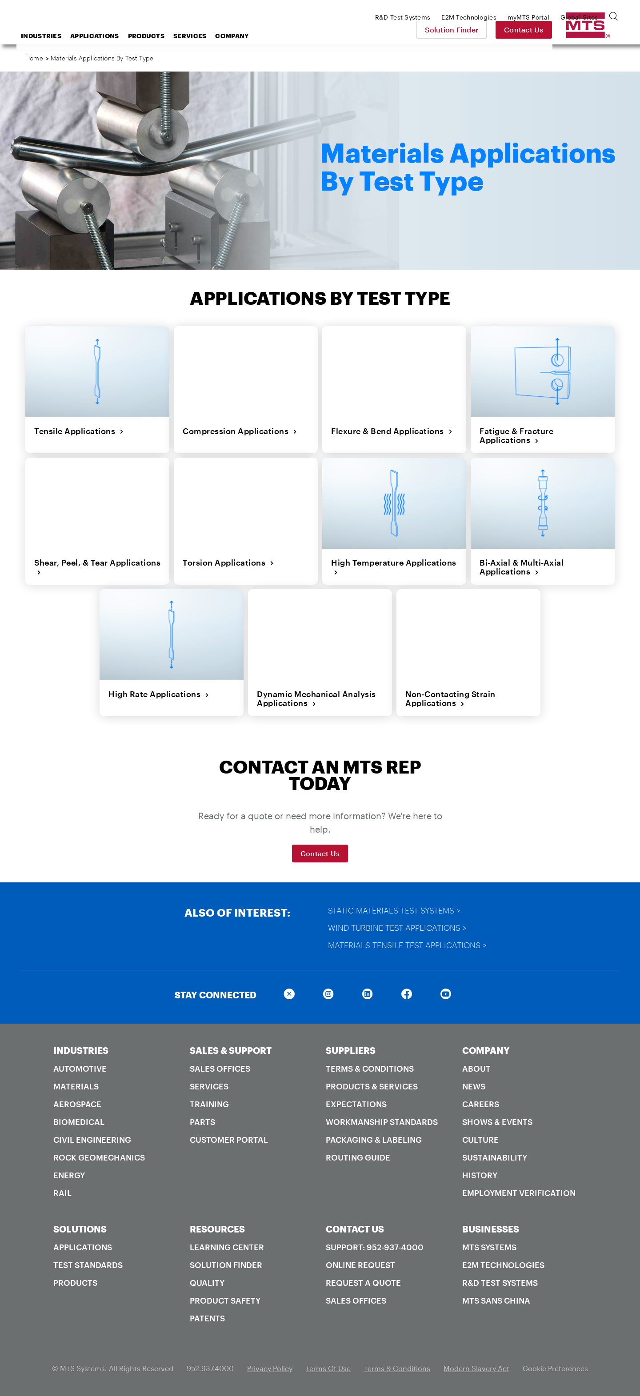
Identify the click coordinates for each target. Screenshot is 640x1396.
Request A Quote (363, 1283)
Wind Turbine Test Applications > (397, 928)
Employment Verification (519, 1193)
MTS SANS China (496, 1300)
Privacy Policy (269, 1368)
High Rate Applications (158, 694)
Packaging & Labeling (374, 1140)
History (479, 1175)
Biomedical (78, 1122)
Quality (207, 1283)
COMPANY (486, 1050)
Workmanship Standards (382, 1122)
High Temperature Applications (393, 567)
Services (260, 36)
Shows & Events (497, 1122)
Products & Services (372, 1086)
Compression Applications (240, 431)
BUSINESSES (490, 1229)
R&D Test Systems (500, 1283)
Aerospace (77, 1104)
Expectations (356, 1104)
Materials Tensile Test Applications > (407, 945)
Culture (480, 1140)
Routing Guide (358, 1157)
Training (209, 1104)
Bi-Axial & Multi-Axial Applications (522, 567)
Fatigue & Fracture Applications (516, 436)
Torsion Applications (228, 562)
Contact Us (587, 29)
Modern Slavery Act (476, 1368)
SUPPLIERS (351, 1050)
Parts (202, 1122)
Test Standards (88, 1265)
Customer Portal (229, 1140)
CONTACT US (355, 1229)
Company (303, 36)
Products (217, 36)
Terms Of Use (328, 1368)
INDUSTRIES (80, 1050)
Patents (207, 1318)
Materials (76, 1086)
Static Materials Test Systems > (394, 910)
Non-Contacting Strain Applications (450, 699)
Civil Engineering (92, 1140)
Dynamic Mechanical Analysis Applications (316, 699)
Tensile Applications (79, 431)
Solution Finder (514, 29)
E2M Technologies (503, 1265)
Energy (69, 1175)
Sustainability (494, 1157)
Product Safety (225, 1300)
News (473, 1086)
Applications (165, 36)
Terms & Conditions (370, 1068)
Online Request (360, 1265)
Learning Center (227, 1247)
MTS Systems (489, 1247)
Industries (112, 36)
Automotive (80, 1068)
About (476, 1068)
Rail (62, 1193)
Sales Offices (220, 1068)
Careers (480, 1104)
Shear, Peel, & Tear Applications (97, 567)
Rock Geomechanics (99, 1157)
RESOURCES (217, 1229)
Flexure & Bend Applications (391, 431)
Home (34, 58)
